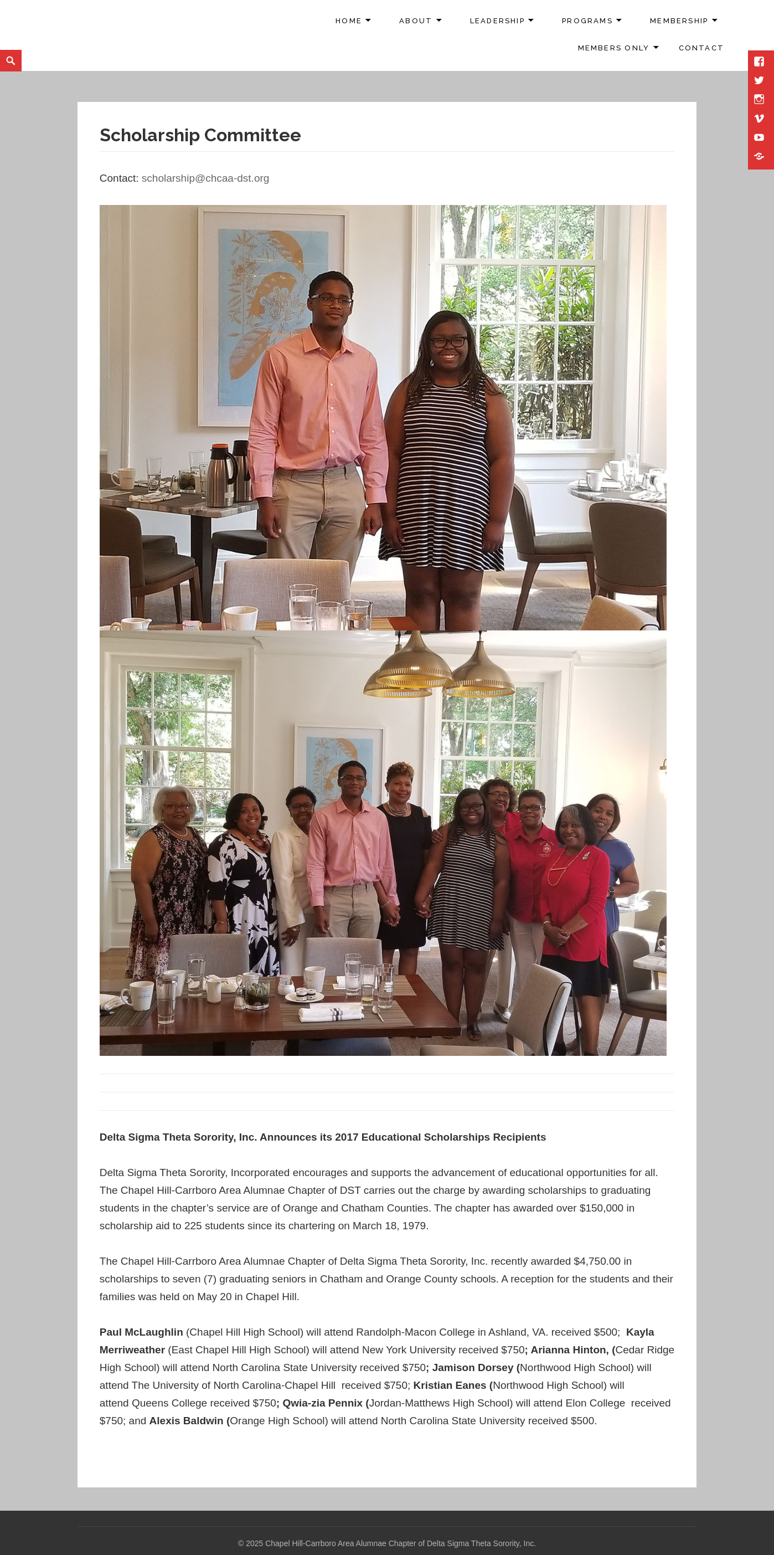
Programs (587, 21)
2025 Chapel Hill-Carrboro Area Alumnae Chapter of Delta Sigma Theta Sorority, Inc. (391, 1543)
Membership (679, 21)
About (415, 21)
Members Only (614, 48)
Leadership (497, 21)
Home (349, 21)
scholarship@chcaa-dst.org (206, 178)
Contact (701, 48)
